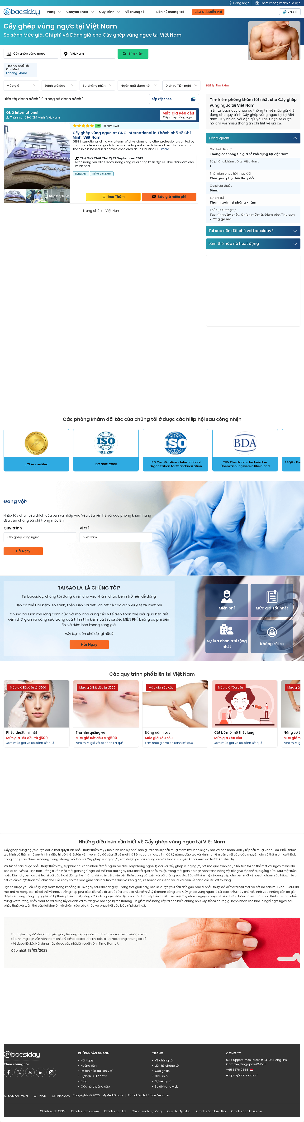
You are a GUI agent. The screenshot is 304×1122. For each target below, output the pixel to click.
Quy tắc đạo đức (179, 1111)
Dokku (39, 1096)
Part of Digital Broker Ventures (149, 1095)
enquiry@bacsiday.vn (242, 1075)
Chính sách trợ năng (147, 1111)
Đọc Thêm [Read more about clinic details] (113, 196)
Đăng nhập (239, 3)
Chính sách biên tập (211, 1111)
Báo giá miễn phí (169, 196)
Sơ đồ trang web (166, 1086)
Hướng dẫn (89, 1066)
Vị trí (84, 528)
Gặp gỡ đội (162, 1071)
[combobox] (31, 54)
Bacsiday (61, 1096)
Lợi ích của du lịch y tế (97, 1071)
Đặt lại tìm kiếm (217, 85)
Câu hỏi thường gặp (95, 1086)
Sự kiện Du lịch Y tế (94, 1076)
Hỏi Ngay (23, 551)
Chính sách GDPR (53, 1111)
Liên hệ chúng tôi (170, 12)
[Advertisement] (253, 290)
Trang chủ (91, 210)
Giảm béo (272, 214)
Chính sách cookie (85, 1111)
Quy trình (13, 528)
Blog (84, 1081)
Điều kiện (161, 1076)
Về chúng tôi (135, 12)
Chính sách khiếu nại (246, 1111)
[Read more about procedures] (36, 713)
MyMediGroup (113, 1095)
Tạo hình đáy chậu (224, 214)
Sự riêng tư (162, 1081)
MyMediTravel (16, 1096)
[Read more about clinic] (101, 162)
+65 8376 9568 (239, 1070)
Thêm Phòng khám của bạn (278, 3)
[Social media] (8, 1072)
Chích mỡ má (252, 214)
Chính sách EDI (115, 1111)
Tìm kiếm (133, 53)
